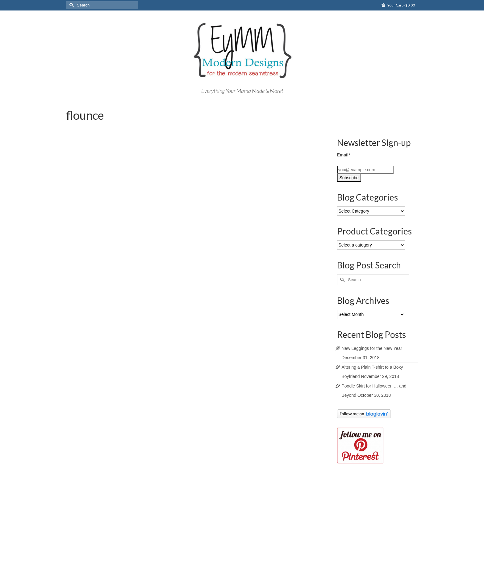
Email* (343, 154)
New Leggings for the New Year (372, 348)
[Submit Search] (70, 5)
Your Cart (398, 5)
